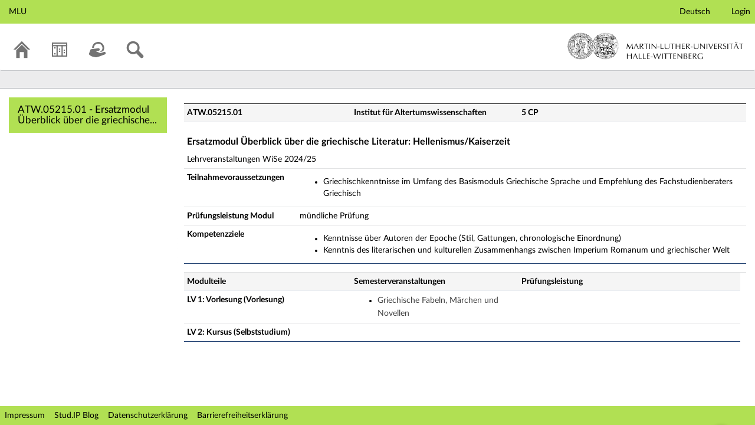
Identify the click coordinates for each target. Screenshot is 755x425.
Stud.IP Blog (76, 415)
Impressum (25, 415)
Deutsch (695, 12)
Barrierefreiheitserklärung (242, 415)
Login (740, 12)
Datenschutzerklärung (148, 415)
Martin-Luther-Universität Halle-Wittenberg (655, 46)
